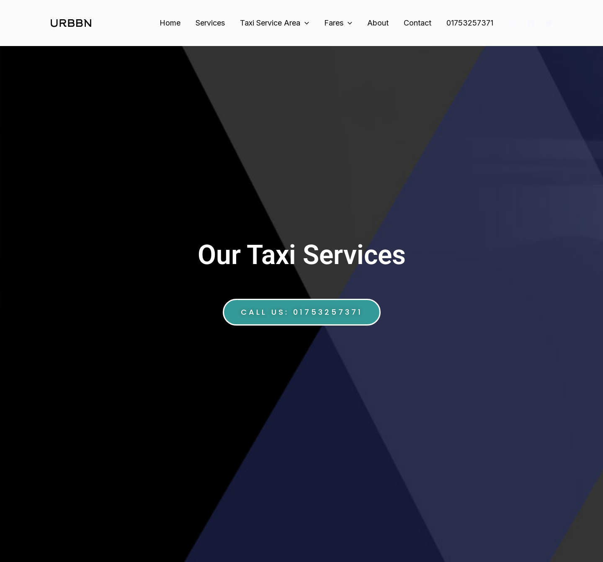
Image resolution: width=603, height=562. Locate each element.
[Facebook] (531, 23)
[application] (304, 23)
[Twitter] (549, 23)
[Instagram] (513, 23)
